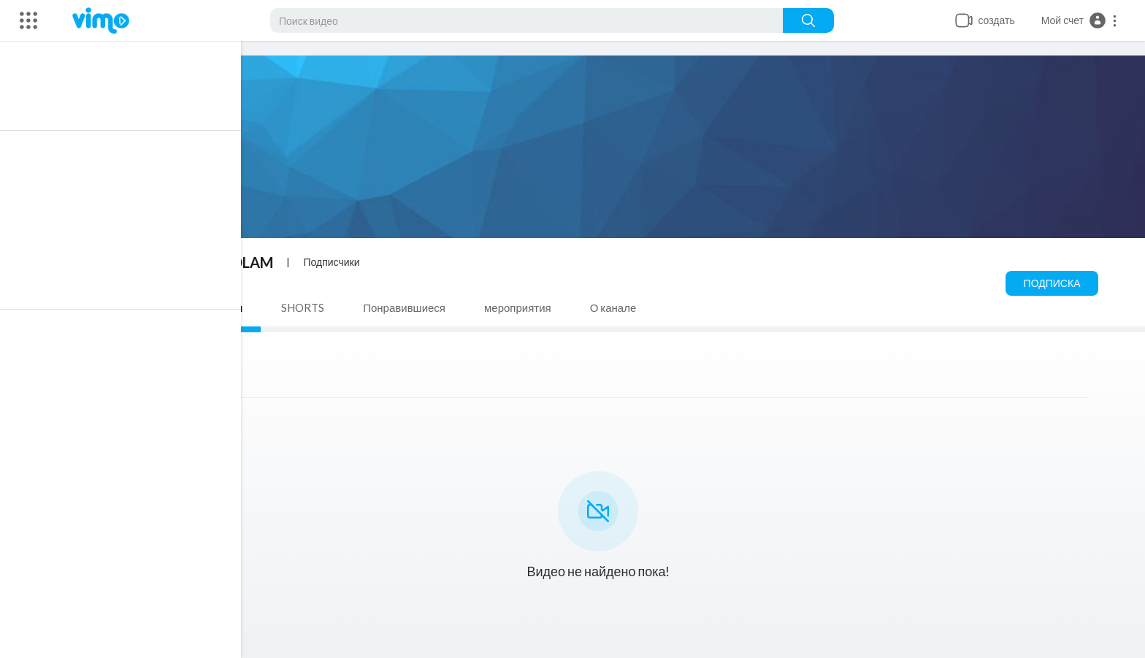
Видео (136, 307)
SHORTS (306, 307)
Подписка (1055, 283)
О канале (616, 307)
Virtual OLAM (231, 262)
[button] (1080, 20)
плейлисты (218, 307)
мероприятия (521, 307)
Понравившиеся (408, 307)
